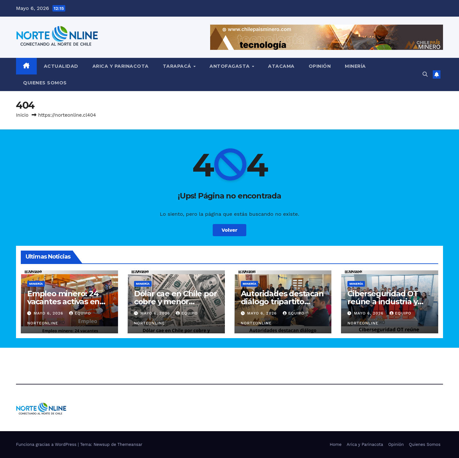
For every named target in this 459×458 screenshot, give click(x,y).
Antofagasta (230, 66)
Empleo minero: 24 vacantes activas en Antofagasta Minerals (67, 301)
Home (336, 444)
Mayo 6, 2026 (49, 313)
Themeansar (129, 444)
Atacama (281, 66)
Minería (355, 66)
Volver (230, 230)
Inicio (22, 115)
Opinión (320, 66)
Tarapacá (178, 66)
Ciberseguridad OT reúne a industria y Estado (382, 301)
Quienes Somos (45, 83)
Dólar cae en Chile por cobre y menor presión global (175, 301)
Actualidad (61, 66)
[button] (425, 74)
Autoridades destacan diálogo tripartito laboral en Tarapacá (282, 301)
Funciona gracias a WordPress (47, 444)
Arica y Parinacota (120, 66)
